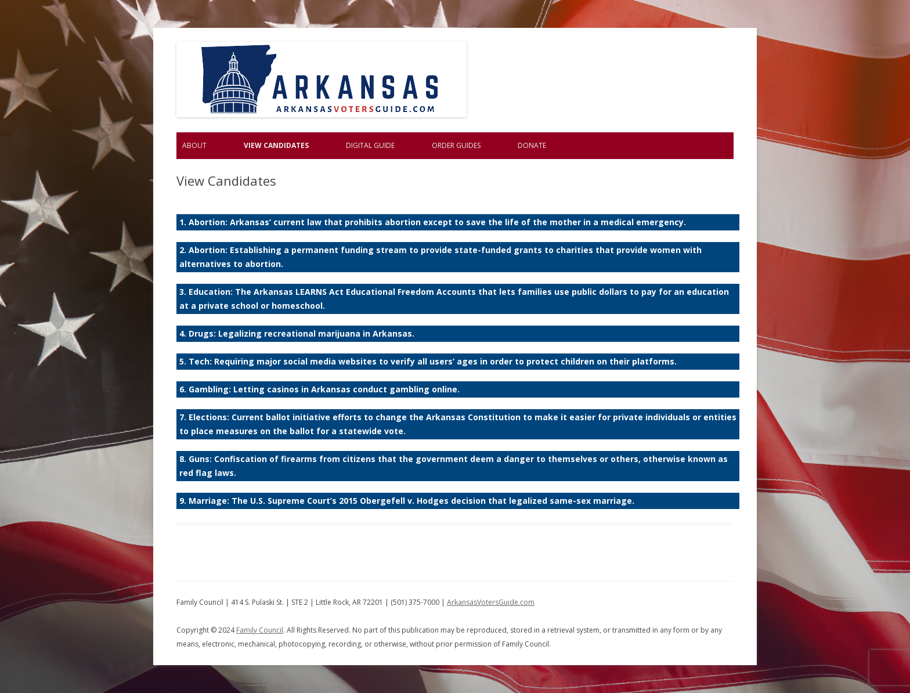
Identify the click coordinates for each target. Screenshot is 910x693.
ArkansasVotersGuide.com (491, 602)
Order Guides (456, 145)
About (194, 145)
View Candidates (276, 145)
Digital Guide (370, 145)
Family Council (259, 630)
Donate (532, 145)
